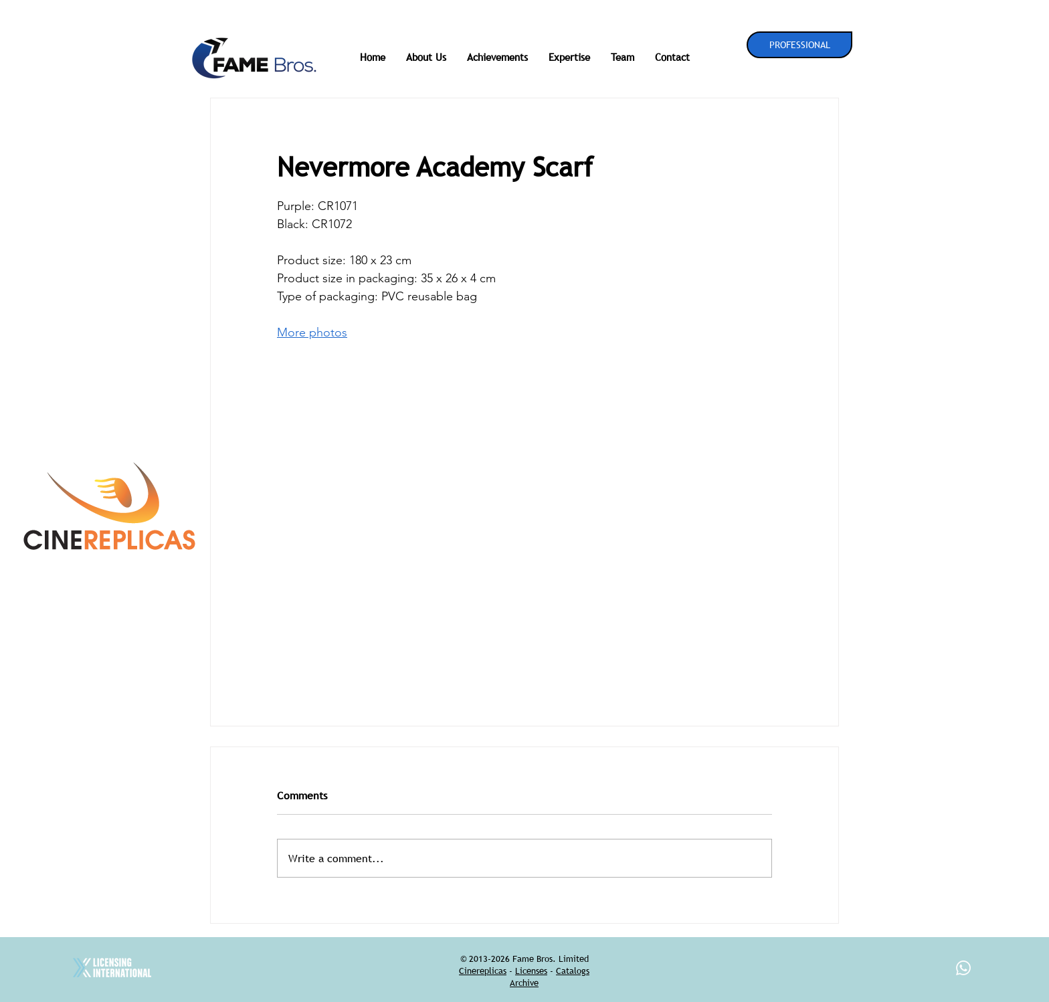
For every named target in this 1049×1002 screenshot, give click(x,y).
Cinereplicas (482, 971)
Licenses (531, 971)
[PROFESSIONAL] (799, 44)
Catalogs (572, 971)
